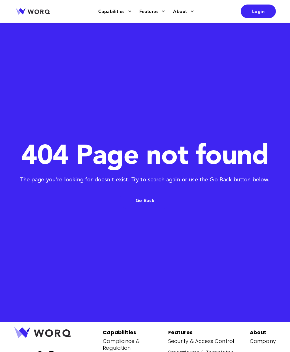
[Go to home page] (33, 11)
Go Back (145, 200)
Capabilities (114, 11)
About (183, 11)
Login (258, 11)
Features (152, 11)
